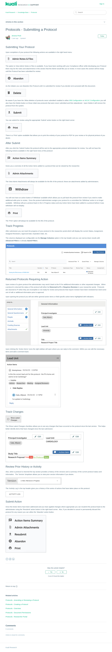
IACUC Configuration (92, 100)
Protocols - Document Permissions (18, 613)
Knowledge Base (23, 12)
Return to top (11, 586)
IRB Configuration (75, 100)
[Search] (89, 12)
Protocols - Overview (13, 608)
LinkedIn (13, 559)
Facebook (7, 559)
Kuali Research (10, 12)
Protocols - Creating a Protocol (17, 604)
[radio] (50, 572)
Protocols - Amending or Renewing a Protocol (22, 600)
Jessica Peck (16, 36)
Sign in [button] (101, 4)
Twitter (10, 559)
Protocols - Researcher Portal (16, 617)
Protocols (34, 12)
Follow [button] (102, 36)
